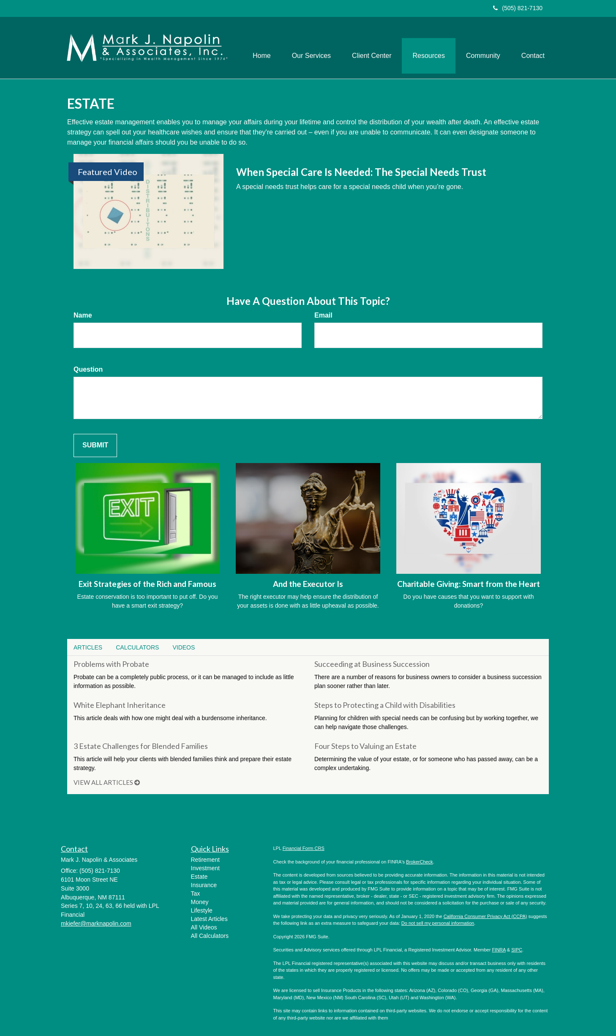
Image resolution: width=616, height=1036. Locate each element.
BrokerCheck (419, 861)
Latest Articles (209, 918)
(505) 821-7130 (517, 8)
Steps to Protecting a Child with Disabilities (384, 705)
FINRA (498, 949)
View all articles (107, 782)
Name (83, 315)
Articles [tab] (88, 647)
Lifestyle (202, 910)
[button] (311, 48)
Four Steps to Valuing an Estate (365, 746)
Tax (195, 893)
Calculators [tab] (137, 647)
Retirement (205, 859)
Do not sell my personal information (437, 923)
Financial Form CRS (303, 848)
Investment (205, 868)
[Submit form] (95, 445)
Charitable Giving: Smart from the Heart (468, 584)
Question (88, 369)
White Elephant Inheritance (120, 705)
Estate (199, 876)
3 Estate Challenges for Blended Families (141, 746)
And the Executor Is (308, 584)
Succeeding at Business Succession (372, 664)
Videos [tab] (183, 647)
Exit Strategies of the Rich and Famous (147, 584)
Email (323, 315)
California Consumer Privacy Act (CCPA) (485, 916)
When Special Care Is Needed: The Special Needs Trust (361, 172)
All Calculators (210, 935)
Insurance (204, 885)
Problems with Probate (111, 664)
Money (200, 902)
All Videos (204, 927)
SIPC (516, 949)
